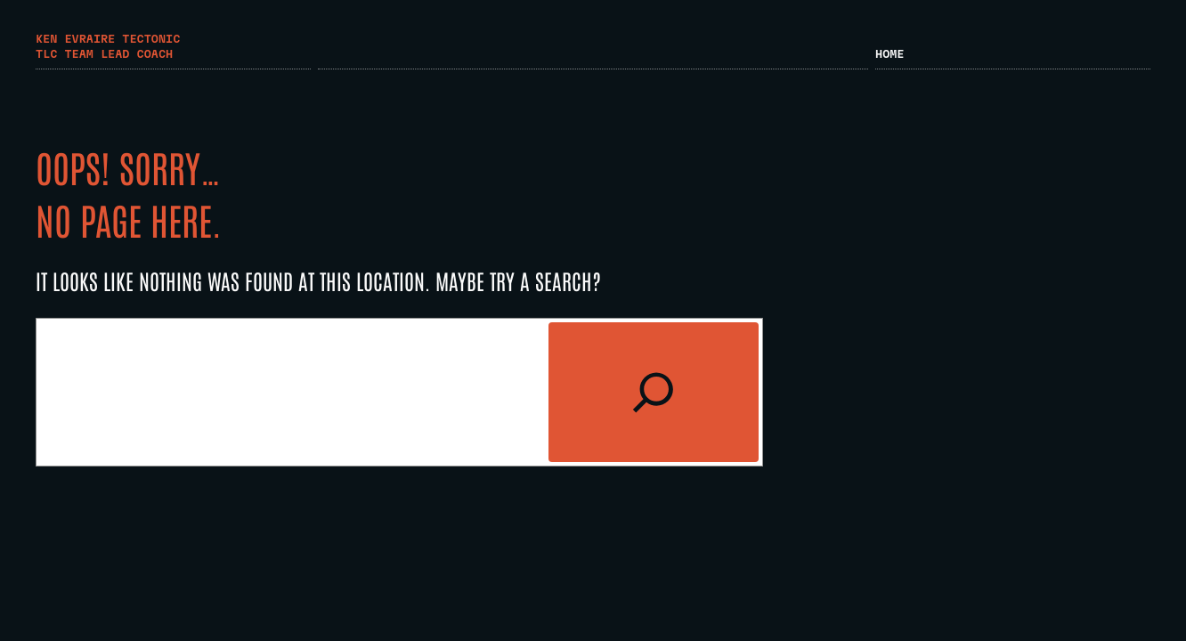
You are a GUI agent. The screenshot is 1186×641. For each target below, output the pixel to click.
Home (889, 53)
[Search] (653, 392)
